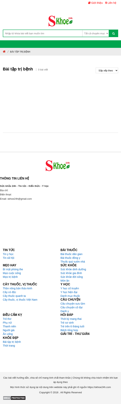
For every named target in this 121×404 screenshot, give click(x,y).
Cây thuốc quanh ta (14, 295)
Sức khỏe (69, 265)
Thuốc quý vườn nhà (73, 261)
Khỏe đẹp (10, 337)
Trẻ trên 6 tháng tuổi (72, 326)
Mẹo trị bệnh (10, 276)
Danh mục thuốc (70, 295)
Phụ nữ (7, 322)
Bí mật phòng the (13, 269)
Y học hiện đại (69, 292)
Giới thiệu (95, 2)
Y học (65, 284)
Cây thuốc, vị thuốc (20, 284)
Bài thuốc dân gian (71, 254)
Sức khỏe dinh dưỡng (73, 269)
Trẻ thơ (7, 318)
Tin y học (8, 254)
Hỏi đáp (67, 314)
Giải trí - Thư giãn (75, 333)
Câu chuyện (70, 299)
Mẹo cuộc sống (12, 273)
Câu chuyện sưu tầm (73, 303)
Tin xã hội (8, 257)
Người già (9, 330)
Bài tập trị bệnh (12, 341)
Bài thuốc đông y (70, 257)
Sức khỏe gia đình (71, 273)
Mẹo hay (9, 265)
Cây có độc (9, 292)
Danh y (65, 311)
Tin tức (9, 250)
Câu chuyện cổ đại (72, 307)
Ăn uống (8, 333)
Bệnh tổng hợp (69, 330)
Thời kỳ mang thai (71, 318)
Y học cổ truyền (70, 288)
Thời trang (9, 345)
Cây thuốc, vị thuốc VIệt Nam (20, 299)
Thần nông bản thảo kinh (17, 288)
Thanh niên (9, 326)
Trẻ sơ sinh (67, 322)
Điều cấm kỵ (12, 314)
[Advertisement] (60, 101)
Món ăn (65, 280)
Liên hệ (110, 2)
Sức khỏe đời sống (72, 276)
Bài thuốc (69, 250)
